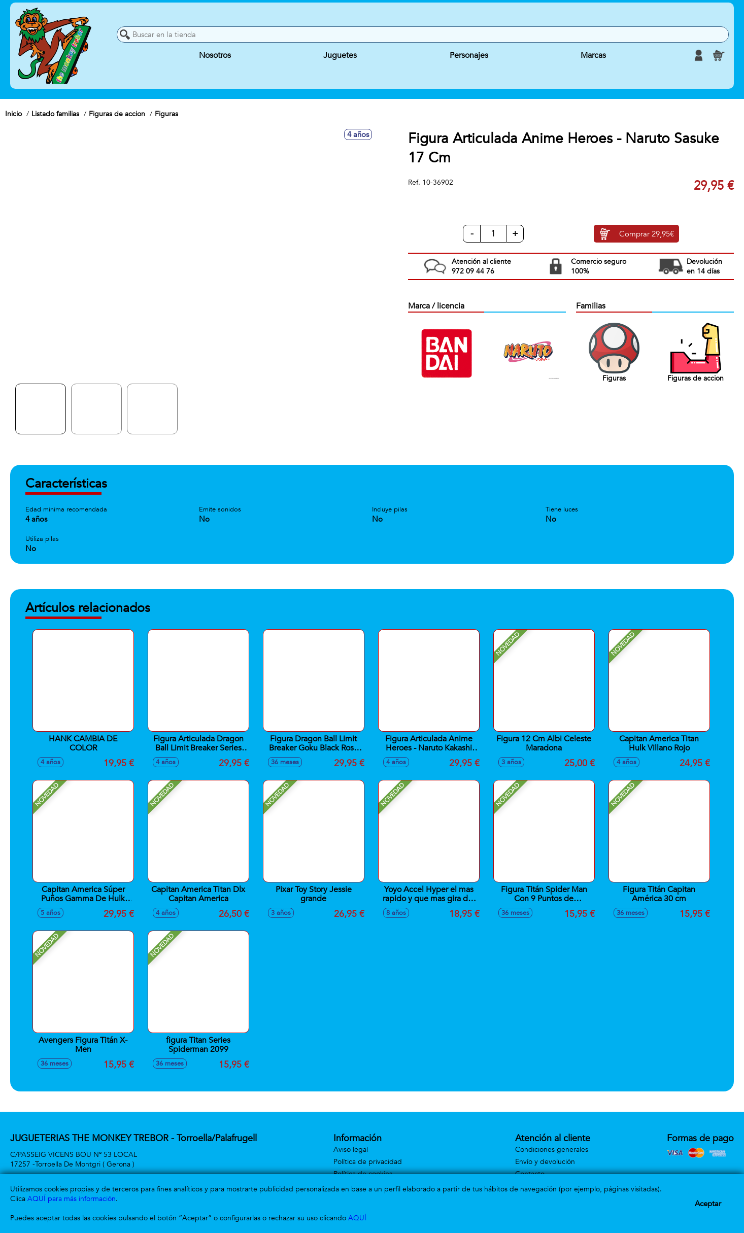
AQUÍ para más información (71, 1199)
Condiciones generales (551, 1149)
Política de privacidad (367, 1162)
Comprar (646, 234)
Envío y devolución (545, 1162)
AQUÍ (357, 1218)
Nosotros (215, 55)
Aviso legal (350, 1149)
